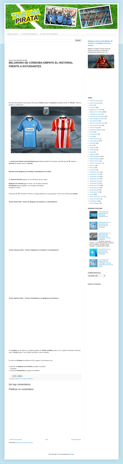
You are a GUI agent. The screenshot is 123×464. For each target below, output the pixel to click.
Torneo (92, 194)
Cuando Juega (94, 127)
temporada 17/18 (94, 174)
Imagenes (92, 147)
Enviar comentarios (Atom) (25, 442)
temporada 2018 (94, 190)
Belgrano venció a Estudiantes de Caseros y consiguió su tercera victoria (100, 43)
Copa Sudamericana (95, 125)
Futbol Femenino (94, 138)
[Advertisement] (45, 50)
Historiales (30, 378)
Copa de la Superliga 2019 (97, 123)
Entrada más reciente (15, 439)
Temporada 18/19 (95, 176)
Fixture (92, 132)
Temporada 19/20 (95, 179)
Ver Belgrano (93, 201)
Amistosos (93, 107)
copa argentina (94, 121)
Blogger (72, 454)
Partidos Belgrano (95, 159)
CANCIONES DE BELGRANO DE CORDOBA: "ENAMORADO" (104, 214)
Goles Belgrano (94, 141)
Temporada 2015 (94, 183)
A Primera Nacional (95, 101)
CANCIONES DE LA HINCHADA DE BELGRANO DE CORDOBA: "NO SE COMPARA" (104, 236)
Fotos (91, 136)
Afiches (92, 105)
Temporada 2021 (94, 192)
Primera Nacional (95, 161)
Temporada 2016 (94, 185)
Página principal (12, 34)
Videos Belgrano (94, 203)
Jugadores (93, 154)
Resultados (93, 170)
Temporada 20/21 (95, 181)
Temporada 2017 (94, 188)
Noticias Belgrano (95, 156)
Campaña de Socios (95, 114)
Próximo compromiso (96, 163)
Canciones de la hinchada (97, 116)
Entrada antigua (76, 439)
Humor (91, 145)
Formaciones (93, 134)
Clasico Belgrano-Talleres (97, 118)
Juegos (92, 152)
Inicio (46, 439)
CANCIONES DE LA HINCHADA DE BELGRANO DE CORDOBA (104, 225)
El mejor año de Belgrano (49, 34)
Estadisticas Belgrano (96, 130)
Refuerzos (93, 165)
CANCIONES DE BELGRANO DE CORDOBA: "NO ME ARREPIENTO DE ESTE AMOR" (106, 263)
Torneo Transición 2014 (96, 196)
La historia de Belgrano (29, 34)
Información (93, 150)
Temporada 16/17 (95, 172)
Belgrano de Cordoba (21, 378)
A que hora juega (94, 103)
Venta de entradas (95, 199)
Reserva (92, 167)
